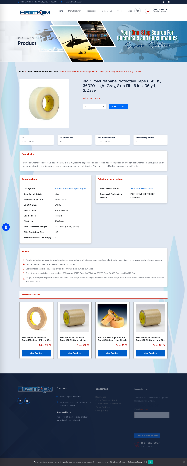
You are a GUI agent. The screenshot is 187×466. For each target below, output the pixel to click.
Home (60, 11)
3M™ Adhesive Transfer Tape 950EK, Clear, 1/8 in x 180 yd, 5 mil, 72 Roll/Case (73, 338)
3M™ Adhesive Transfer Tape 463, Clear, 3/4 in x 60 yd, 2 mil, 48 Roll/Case (35, 338)
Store (119, 11)
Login (130, 11)
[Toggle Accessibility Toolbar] (6, 227)
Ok (151, 462)
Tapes (29, 71)
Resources (91, 11)
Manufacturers (75, 11)
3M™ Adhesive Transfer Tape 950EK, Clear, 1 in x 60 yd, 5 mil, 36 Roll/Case (150, 338)
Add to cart (118, 106)
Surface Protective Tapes (46, 71)
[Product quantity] (94, 106)
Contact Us (106, 11)
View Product (36, 353)
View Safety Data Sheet (142, 188)
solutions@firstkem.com (73, 2)
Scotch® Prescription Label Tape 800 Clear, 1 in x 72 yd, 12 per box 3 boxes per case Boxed (112, 338)
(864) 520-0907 (161, 10)
